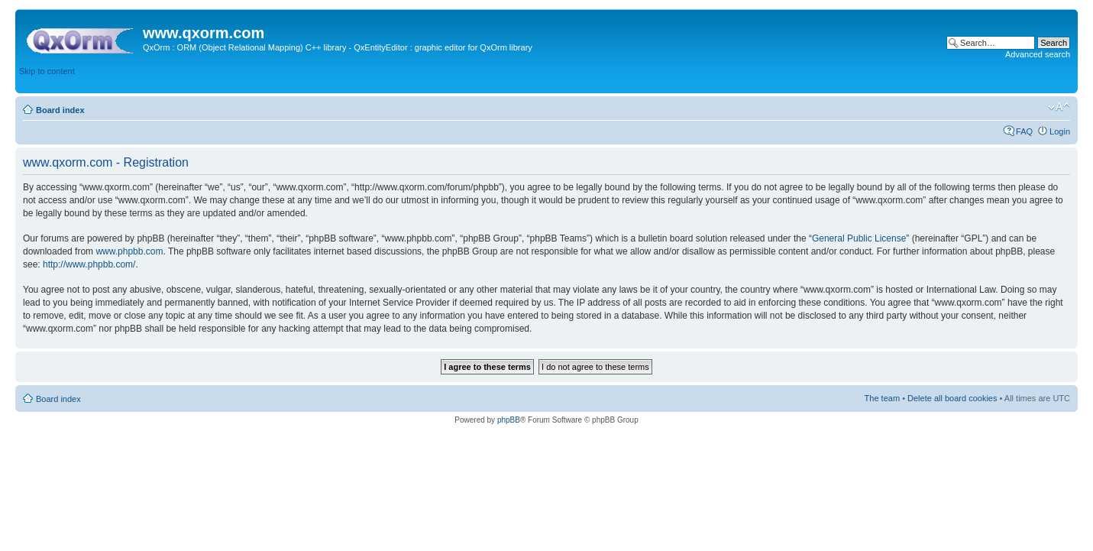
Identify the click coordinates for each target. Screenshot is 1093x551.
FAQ (1024, 131)
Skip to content (47, 71)
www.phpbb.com (129, 251)
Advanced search (1037, 54)
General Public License (859, 238)
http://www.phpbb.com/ (89, 264)
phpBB (508, 420)
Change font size (1059, 107)
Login (1059, 131)
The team (882, 398)
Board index (60, 110)
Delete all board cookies (952, 398)
